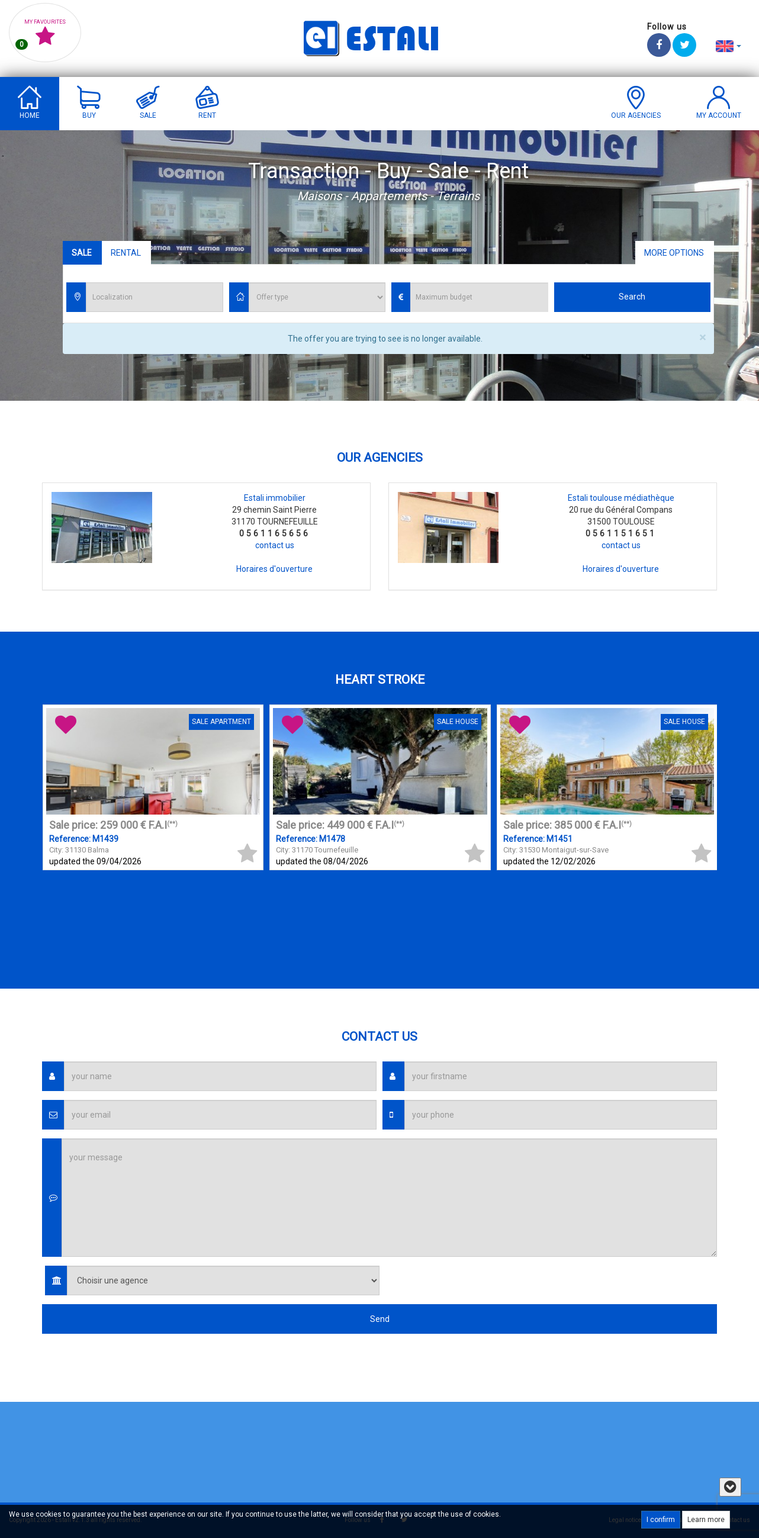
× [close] (702, 338)
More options (674, 253)
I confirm (661, 1520)
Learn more (706, 1520)
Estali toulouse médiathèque (621, 498)
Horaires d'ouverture (274, 569)
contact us (274, 545)
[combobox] (154, 297)
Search (632, 296)
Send (380, 1319)
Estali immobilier (274, 498)
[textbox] (157, 298)
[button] (728, 45)
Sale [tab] (82, 253)
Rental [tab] (126, 253)
